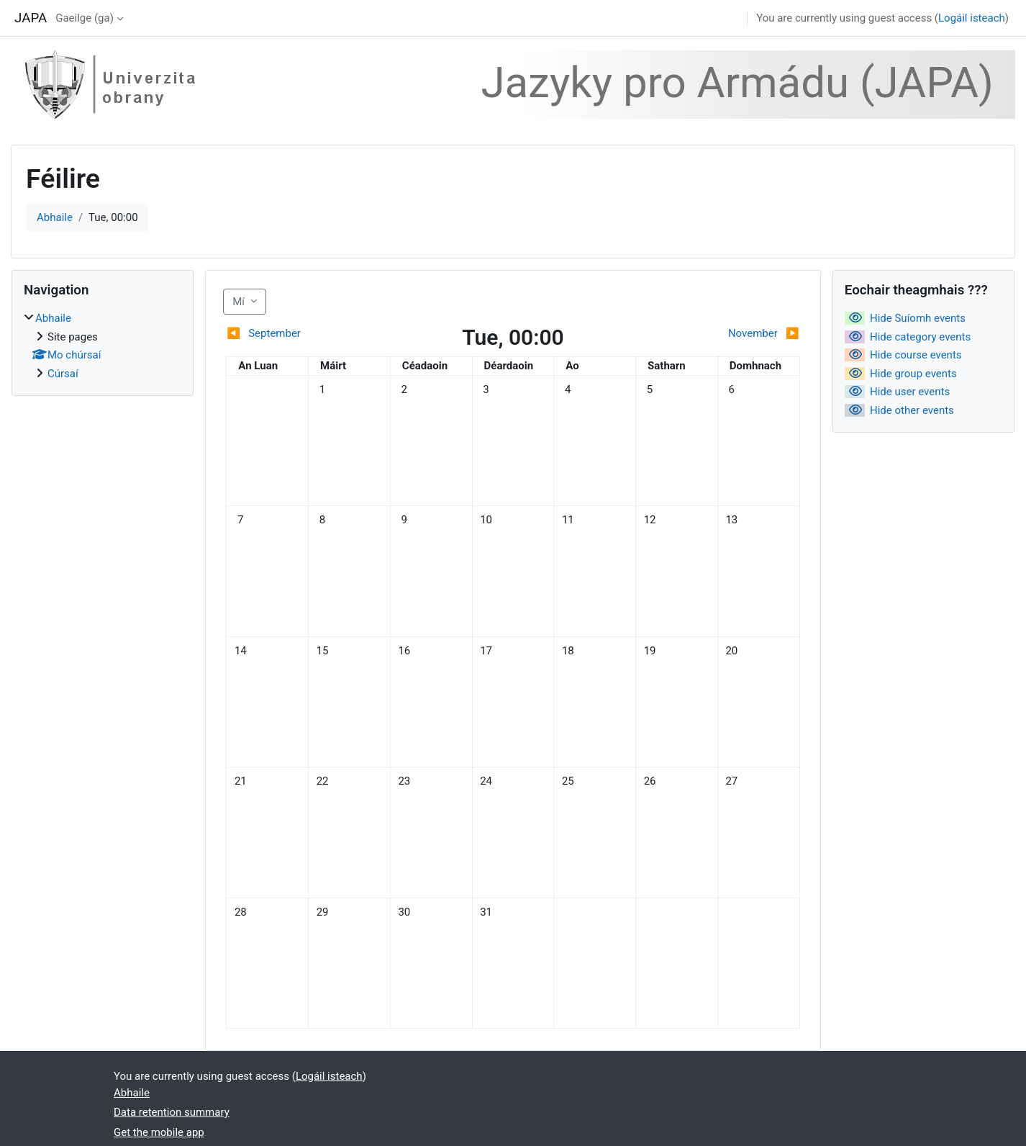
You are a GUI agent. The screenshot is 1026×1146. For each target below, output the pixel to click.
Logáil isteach (971, 18)
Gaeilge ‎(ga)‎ (84, 18)
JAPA (30, 18)
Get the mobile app (159, 1132)
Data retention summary (172, 1112)
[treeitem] (102, 346)
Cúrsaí (62, 373)
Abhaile (55, 217)
